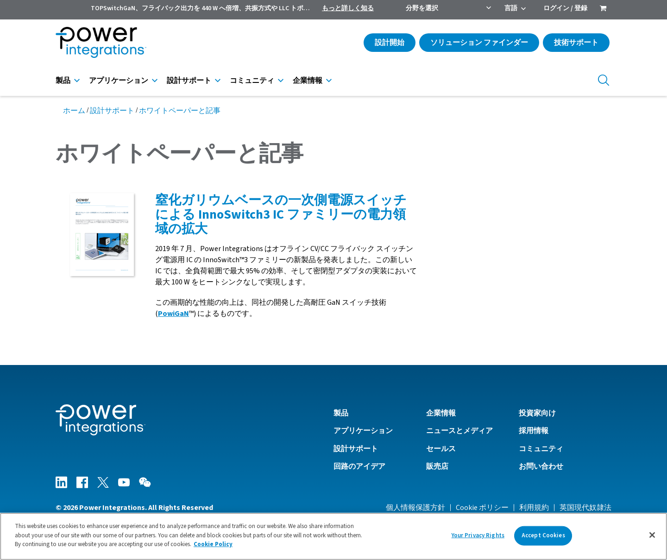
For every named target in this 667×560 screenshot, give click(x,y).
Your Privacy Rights (478, 535)
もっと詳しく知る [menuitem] (348, 8)
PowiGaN (173, 313)
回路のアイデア (359, 466)
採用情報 (533, 431)
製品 (63, 81)
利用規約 (534, 508)
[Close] (652, 535)
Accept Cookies (543, 535)
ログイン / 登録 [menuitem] (565, 8)
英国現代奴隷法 (585, 508)
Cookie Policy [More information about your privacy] (213, 544)
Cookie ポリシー (482, 508)
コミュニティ (252, 81)
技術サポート (576, 43)
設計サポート (189, 81)
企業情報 (307, 81)
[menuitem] (603, 9)
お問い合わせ (541, 466)
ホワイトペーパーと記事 (179, 111)
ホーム (74, 111)
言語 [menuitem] (510, 8)
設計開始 (389, 43)
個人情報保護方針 (415, 508)
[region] (333, 536)
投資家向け (537, 413)
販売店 (437, 466)
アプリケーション (118, 81)
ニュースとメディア (459, 431)
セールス (441, 449)
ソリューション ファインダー (479, 43)
